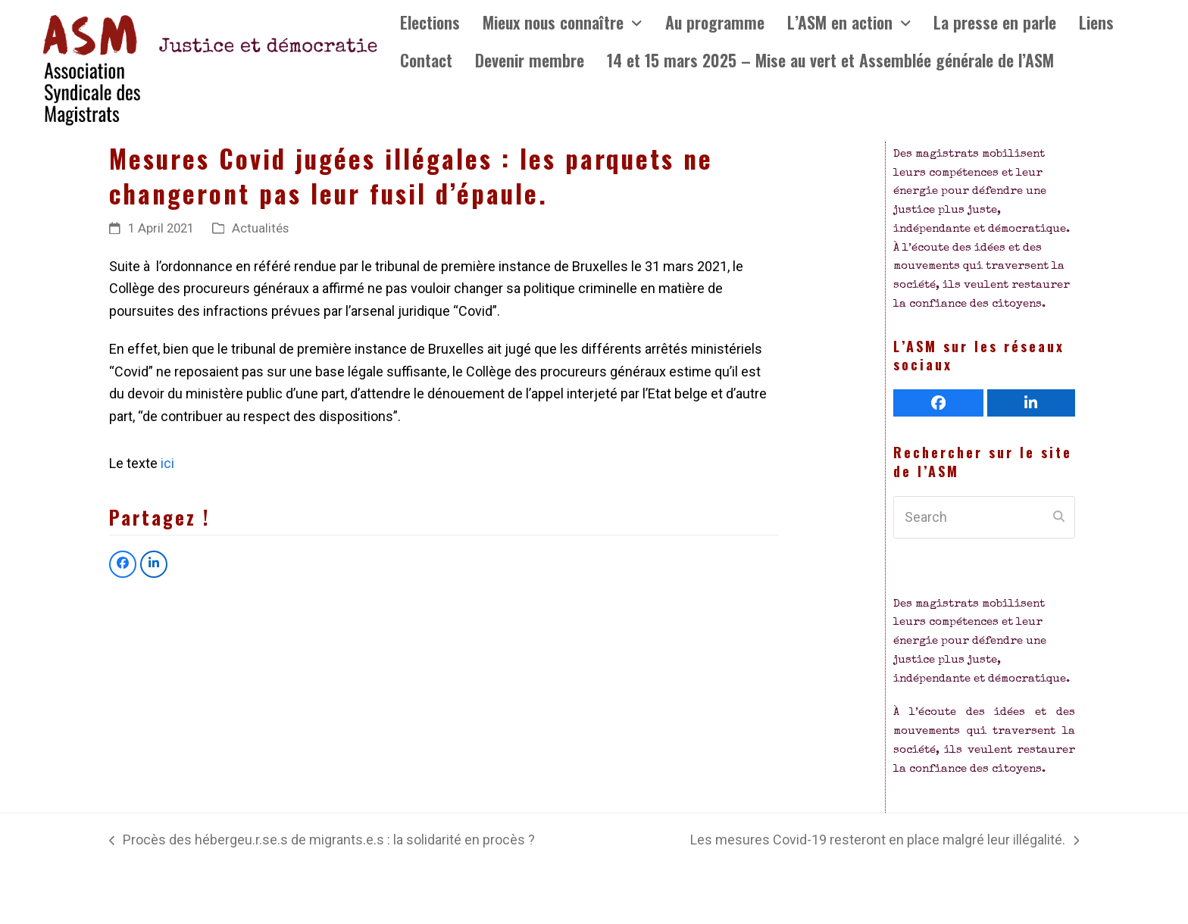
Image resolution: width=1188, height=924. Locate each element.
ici (166, 463)
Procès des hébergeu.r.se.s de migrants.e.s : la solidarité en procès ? (322, 841)
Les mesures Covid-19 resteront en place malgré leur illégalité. (884, 841)
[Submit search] (1059, 517)
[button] (122, 564)
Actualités (260, 228)
